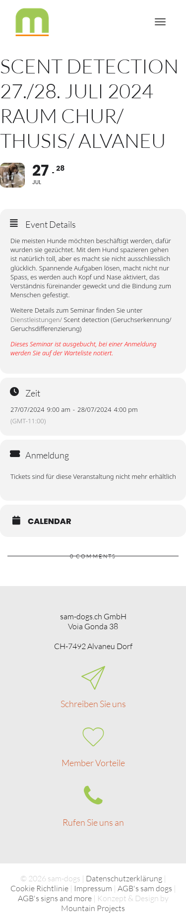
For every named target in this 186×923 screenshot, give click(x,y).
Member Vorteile (93, 762)
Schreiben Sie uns (93, 703)
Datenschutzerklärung (124, 878)
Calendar (49, 521)
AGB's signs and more (55, 898)
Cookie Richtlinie (39, 888)
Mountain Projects (93, 908)
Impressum (93, 888)
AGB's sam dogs (145, 888)
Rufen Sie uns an (93, 822)
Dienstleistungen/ (36, 319)
